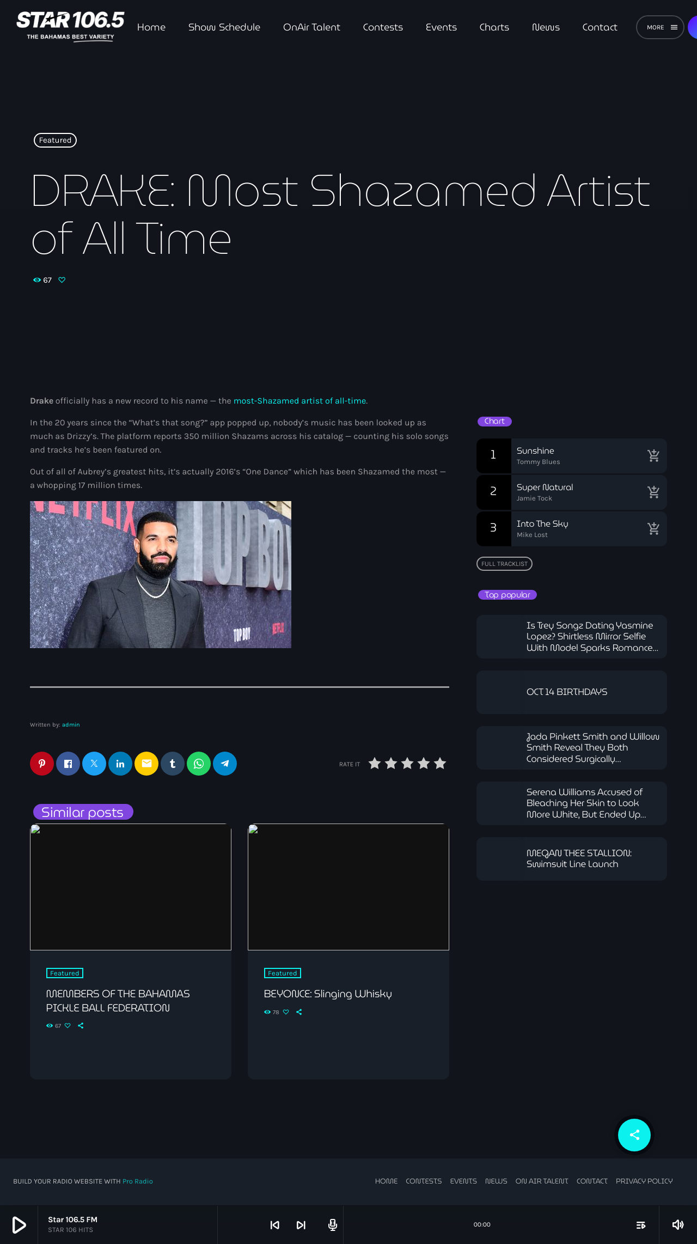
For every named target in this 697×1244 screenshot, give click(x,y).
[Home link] (70, 27)
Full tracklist (504, 564)
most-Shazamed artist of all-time (300, 401)
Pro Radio (138, 1182)
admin (71, 724)
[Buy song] (653, 455)
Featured (55, 140)
